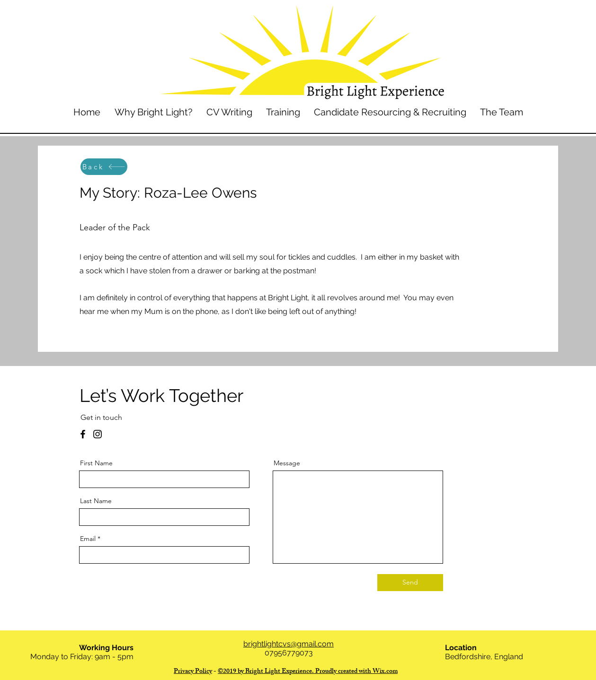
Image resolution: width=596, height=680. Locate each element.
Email (88, 538)
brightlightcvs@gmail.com (288, 643)
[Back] (103, 166)
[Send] (410, 582)
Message (287, 463)
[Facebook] (83, 434)
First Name (96, 463)
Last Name (96, 500)
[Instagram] (97, 434)
